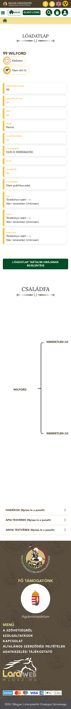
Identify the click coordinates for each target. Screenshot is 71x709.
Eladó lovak (32, 12)
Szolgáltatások (18, 636)
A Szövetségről (17, 630)
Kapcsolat (13, 641)
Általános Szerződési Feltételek (34, 646)
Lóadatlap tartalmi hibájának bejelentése (35, 264)
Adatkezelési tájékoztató (27, 652)
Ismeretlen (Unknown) (26, 203)
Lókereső (14, 12)
